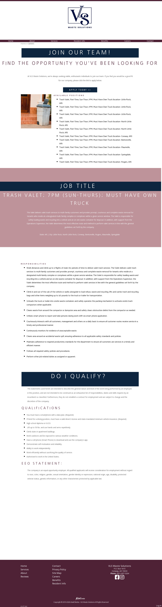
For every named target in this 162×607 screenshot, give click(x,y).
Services (54, 41)
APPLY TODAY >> (80, 90)
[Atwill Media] (81, 598)
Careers (127, 41)
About (32, 41)
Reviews (25, 576)
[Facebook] (117, 578)
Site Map (56, 573)
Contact (150, 41)
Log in (158, 605)
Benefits (104, 41)
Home (10, 41)
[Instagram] (122, 578)
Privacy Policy (59, 569)
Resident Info (79, 41)
